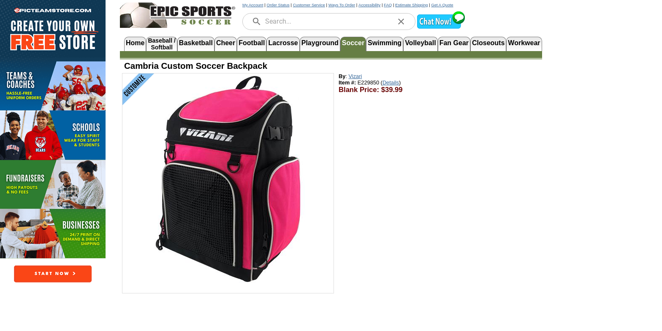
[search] (256, 21)
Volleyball (420, 42)
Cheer (225, 42)
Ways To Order (341, 5)
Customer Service (309, 5)
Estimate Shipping (411, 5)
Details (391, 82)
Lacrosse (283, 42)
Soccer (353, 42)
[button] (441, 27)
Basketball (196, 42)
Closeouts (488, 42)
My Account (252, 5)
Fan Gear (454, 42)
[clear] (401, 21)
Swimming (385, 42)
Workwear (524, 42)
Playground (320, 42)
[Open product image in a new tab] (228, 179)
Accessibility (369, 5)
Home (135, 42)
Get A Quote (442, 5)
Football (252, 42)
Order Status (277, 5)
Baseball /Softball (161, 43)
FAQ (388, 5)
